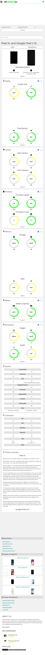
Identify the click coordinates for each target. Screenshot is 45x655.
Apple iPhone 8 (6, 546)
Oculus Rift (5, 609)
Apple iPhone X (6, 541)
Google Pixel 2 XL (32, 47)
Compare (22, 30)
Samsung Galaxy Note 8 (8, 551)
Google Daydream (7, 607)
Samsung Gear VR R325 (8, 600)
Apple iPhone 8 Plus (7, 548)
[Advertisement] (22, 14)
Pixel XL (13, 47)
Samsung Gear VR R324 (8, 603)
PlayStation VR (6, 605)
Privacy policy (5, 627)
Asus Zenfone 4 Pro (7, 544)
